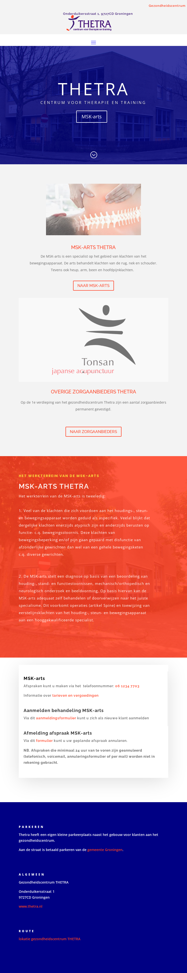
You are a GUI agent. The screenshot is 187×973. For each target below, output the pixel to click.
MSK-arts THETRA (93, 247)
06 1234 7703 (127, 686)
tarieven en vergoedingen (75, 695)
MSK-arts (92, 116)
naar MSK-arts (93, 285)
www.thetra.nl (30, 906)
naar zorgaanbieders (93, 431)
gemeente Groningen (104, 849)
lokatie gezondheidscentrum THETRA (49, 939)
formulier (44, 741)
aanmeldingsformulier (56, 718)
